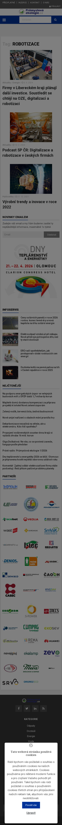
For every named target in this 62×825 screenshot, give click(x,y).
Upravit (31, 813)
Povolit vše (31, 805)
